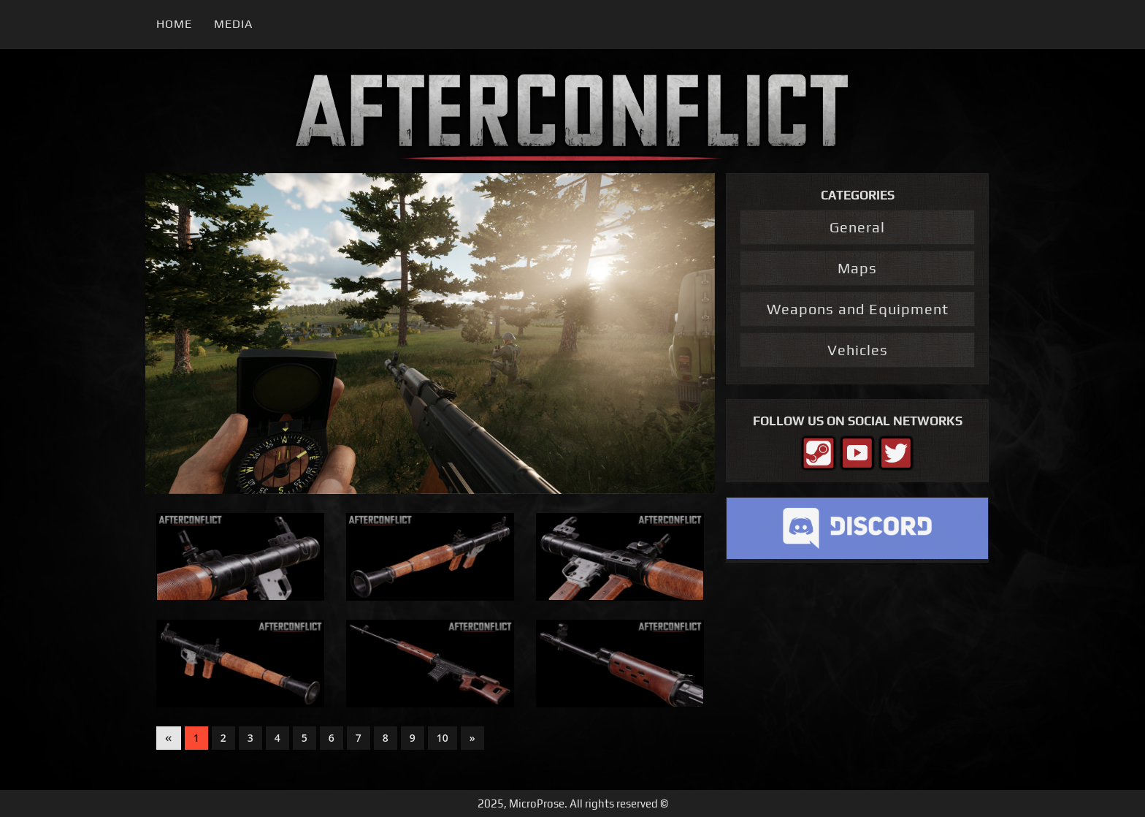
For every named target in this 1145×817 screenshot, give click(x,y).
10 (442, 738)
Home (174, 24)
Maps (857, 267)
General (857, 226)
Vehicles (857, 349)
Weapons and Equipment (858, 308)
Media (233, 24)
